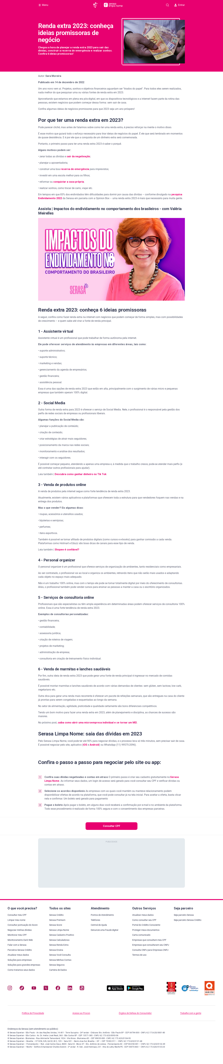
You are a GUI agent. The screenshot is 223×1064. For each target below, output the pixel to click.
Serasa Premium (57, 920)
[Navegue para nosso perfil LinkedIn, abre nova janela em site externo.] (70, 988)
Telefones (95, 920)
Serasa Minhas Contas (60, 960)
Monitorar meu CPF (17, 935)
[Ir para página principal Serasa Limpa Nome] (113, 5)
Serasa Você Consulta (60, 955)
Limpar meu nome (16, 920)
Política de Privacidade (33, 1013)
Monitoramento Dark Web (20, 940)
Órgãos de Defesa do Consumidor (135, 1013)
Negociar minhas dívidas (20, 930)
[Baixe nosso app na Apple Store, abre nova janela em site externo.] (115, 990)
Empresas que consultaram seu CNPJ (150, 945)
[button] (111, 259)
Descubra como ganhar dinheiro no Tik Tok (80, 474)
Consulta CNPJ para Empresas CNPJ (150, 950)
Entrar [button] (179, 4)
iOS (85, 744)
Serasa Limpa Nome (59, 930)
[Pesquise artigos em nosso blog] (167, 5)
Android (94, 744)
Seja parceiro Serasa (184, 915)
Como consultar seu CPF (144, 920)
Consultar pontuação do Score (22, 925)
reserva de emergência (75, 169)
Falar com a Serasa (17, 945)
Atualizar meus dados (18, 955)
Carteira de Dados (58, 970)
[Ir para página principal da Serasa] (97, 5)
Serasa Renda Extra (58, 945)
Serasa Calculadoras (59, 940)
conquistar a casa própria (68, 181)
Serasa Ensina (56, 950)
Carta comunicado (141, 935)
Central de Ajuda (99, 925)
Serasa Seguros (57, 965)
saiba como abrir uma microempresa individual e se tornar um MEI (97, 722)
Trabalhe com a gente (190, 1013)
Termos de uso (139, 955)
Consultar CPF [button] (111, 826)
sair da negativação (78, 156)
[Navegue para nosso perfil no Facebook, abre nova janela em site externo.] (58, 988)
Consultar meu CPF (17, 915)
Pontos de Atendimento (102, 915)
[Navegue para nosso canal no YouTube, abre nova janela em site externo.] (34, 988)
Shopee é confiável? (67, 549)
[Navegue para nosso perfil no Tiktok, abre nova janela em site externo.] (22, 988)
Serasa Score (55, 925)
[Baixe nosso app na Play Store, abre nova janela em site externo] (135, 990)
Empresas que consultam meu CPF (149, 940)
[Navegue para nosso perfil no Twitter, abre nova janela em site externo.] (46, 988)
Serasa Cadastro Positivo (61, 935)
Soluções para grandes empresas (24, 965)
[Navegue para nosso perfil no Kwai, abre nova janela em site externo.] (82, 988)
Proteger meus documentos (145, 930)
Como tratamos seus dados (21, 970)
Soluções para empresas (20, 960)
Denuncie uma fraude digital (104, 930)
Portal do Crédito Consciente (146, 925)
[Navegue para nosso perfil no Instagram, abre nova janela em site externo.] (10, 988)
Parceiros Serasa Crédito (20, 950)
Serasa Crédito (56, 915)
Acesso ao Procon (81, 1013)
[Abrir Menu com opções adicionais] (43, 5)
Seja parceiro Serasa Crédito (187, 920)
